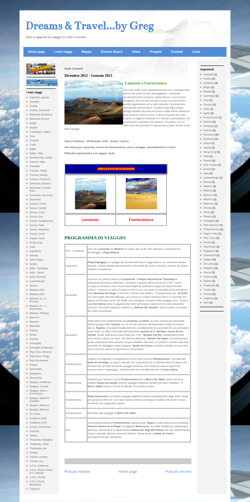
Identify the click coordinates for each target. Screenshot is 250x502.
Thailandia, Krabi (39, 444)
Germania (208, 134)
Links (196, 51)
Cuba (32, 144)
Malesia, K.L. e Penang (37, 300)
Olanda (33, 330)
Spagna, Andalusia (40, 382)
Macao (33, 285)
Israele (33, 263)
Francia (207, 130)
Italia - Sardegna (38, 268)
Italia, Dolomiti (37, 276)
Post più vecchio (178, 472)
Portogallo (35, 343)
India (32, 246)
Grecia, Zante (37, 233)
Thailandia (209, 285)
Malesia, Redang (39, 313)
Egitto (32, 149)
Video (136, 51)
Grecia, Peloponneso (41, 220)
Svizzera (34, 431)
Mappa (87, 51)
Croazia (33, 140)
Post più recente (77, 472)
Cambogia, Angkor (39, 131)
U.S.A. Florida (37, 477)
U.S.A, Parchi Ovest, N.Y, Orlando (41, 471)
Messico (34, 321)
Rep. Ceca (209, 237)
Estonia (207, 121)
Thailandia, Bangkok (41, 439)
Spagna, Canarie (39, 386)
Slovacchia (35, 377)
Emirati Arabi (210, 117)
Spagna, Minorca (39, 409)
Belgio (33, 123)
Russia (33, 364)
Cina (32, 136)
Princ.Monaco (211, 225)
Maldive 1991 (37, 289)
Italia (206, 173)
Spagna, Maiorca (39, 405)
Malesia (207, 190)
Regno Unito (210, 233)
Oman (32, 334)
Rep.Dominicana (38, 360)
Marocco (34, 317)
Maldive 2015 (37, 294)
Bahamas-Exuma (39, 118)
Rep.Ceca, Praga (39, 356)
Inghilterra (35, 251)
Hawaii (207, 147)
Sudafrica (208, 268)
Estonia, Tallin (37, 161)
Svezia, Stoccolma (39, 426)
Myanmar (34, 325)
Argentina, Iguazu (39, 97)
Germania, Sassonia (41, 195)
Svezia (207, 272)
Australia (34, 101)
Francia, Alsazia (38, 174)
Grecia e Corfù (37, 203)
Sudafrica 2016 (37, 422)
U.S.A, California (38, 465)
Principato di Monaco (41, 347)
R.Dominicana (211, 229)
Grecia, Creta (37, 212)
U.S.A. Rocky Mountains (37, 483)
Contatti (177, 51)
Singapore (35, 373)
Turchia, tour (36, 461)
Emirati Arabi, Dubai (40, 157)
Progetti (156, 51)
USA (206, 302)
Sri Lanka (34, 413)
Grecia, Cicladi (37, 208)
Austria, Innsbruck (39, 110)
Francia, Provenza (39, 179)
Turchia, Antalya (38, 456)
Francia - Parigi (38, 170)
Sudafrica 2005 (37, 418)
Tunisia (33, 452)
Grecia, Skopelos (39, 229)
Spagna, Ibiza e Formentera (38, 392)
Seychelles (35, 369)
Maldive (207, 186)
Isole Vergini (36, 259)
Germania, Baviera (40, 183)
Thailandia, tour (38, 448)
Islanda (33, 255)
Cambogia (209, 95)
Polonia (33, 339)
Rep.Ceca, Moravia (40, 351)
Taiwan (33, 435)
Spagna (207, 259)
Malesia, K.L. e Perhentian (37, 307)
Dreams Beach (112, 51)
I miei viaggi (63, 51)
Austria (33, 105)
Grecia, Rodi (36, 225)
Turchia (207, 294)
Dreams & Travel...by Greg (89, 25)
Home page (36, 51)
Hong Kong (35, 242)
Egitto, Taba (36, 153)
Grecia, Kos (36, 216)
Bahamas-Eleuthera (40, 114)
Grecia (207, 143)
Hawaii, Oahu (37, 238)
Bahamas (208, 82)
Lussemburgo (37, 281)
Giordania (34, 199)
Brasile (33, 127)
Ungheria (34, 488)
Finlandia (34, 166)
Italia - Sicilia (36, 272)
